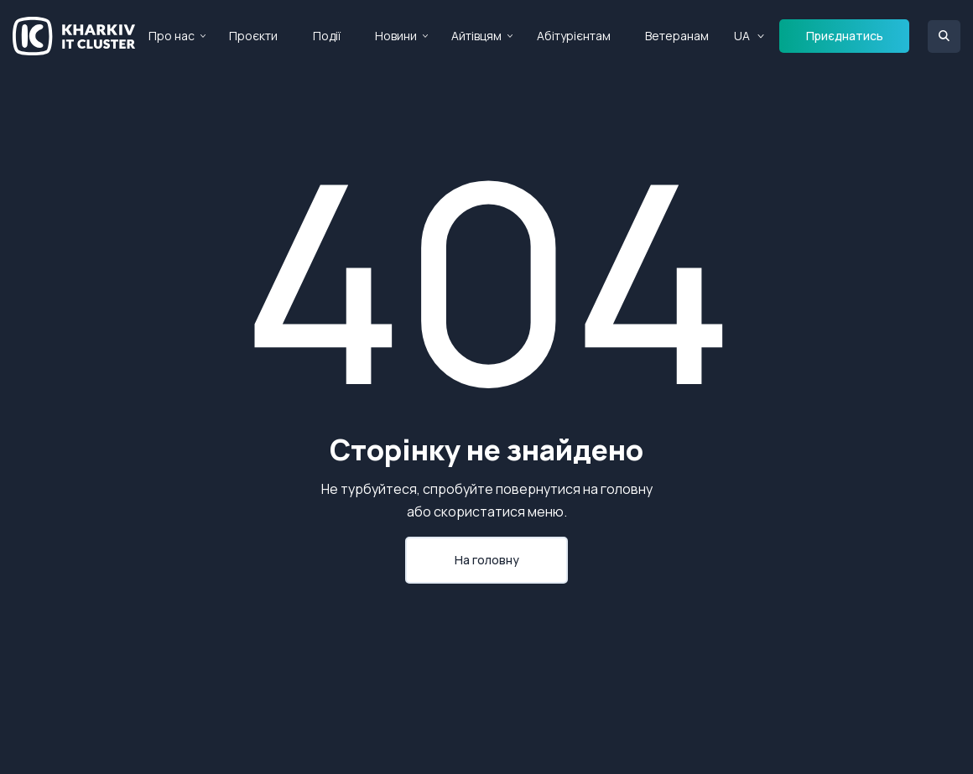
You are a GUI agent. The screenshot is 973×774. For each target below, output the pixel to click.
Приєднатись (844, 36)
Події (327, 36)
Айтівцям (476, 36)
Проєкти (253, 36)
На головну (487, 560)
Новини (396, 36)
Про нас (171, 36)
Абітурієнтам (574, 36)
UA (742, 36)
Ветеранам (677, 36)
